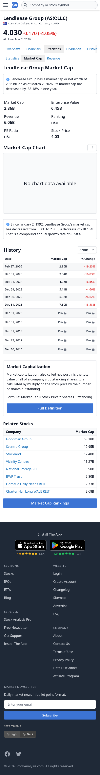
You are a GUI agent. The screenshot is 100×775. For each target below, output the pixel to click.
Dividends (73, 49)
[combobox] (59, 5)
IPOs (7, 581)
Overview (13, 49)
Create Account (64, 581)
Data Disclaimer (65, 668)
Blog (7, 597)
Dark (28, 734)
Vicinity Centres (17, 461)
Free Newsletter (16, 627)
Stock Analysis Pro (17, 619)
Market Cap (33, 58)
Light (12, 734)
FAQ (56, 614)
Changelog (61, 589)
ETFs (7, 589)
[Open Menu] (5, 5)
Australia (13, 23)
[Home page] (15, 5)
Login (57, 573)
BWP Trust (14, 476)
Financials (33, 49)
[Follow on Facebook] (7, 754)
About (57, 635)
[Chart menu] (92, 147)
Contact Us (61, 643)
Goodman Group (19, 439)
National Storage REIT (22, 469)
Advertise (60, 606)
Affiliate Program (66, 676)
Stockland (13, 454)
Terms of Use (63, 652)
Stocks (9, 573)
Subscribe (50, 715)
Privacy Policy (63, 660)
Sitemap (59, 597)
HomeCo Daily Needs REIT (26, 484)
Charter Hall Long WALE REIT (27, 491)
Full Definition (50, 408)
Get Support (13, 635)
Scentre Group (17, 446)
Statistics (54, 49)
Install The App (15, 643)
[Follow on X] (18, 754)
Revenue (53, 58)
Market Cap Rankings (50, 503)
